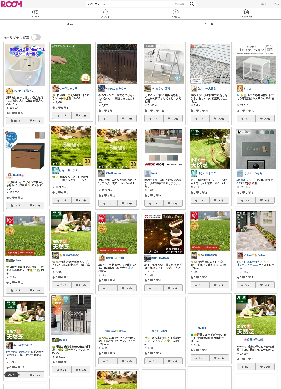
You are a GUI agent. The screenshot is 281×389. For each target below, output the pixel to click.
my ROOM (246, 13)
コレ (17, 121)
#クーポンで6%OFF (18, 351)
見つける (105, 13)
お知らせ (175, 13)
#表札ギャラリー (247, 180)
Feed (35, 13)
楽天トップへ (270, 4)
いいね (36, 121)
